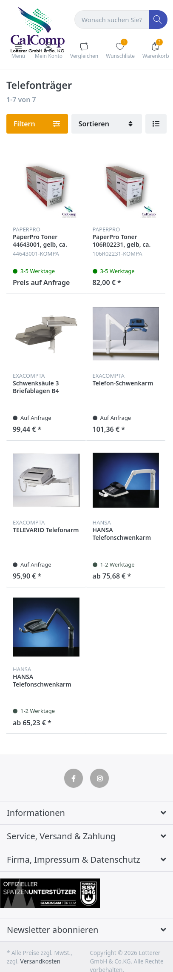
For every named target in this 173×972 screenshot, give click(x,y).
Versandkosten (40, 961)
